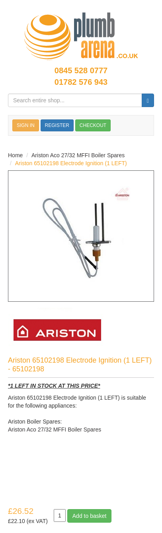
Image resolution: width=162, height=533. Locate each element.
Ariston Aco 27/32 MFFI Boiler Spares (78, 155)
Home (15, 155)
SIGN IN (26, 125)
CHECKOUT (93, 125)
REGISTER (57, 125)
